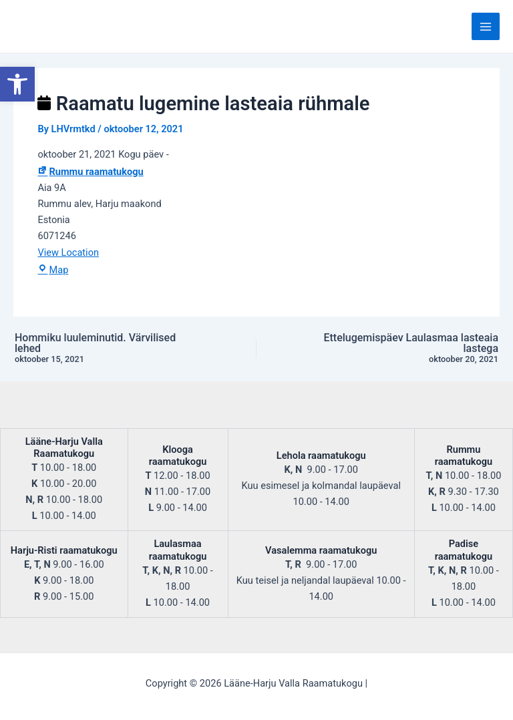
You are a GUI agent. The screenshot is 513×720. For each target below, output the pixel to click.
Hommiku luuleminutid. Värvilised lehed (105, 349)
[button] (17, 84)
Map (52, 270)
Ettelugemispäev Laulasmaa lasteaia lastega (407, 349)
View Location (68, 252)
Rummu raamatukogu (90, 172)
